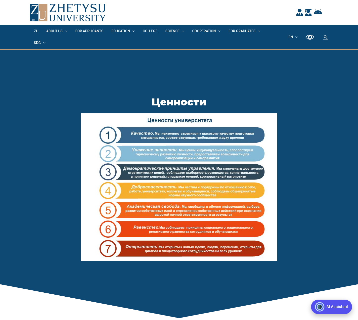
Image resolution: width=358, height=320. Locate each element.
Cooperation (197, 31)
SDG (263, 31)
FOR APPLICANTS (87, 31)
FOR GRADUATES (234, 31)
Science (167, 31)
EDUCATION (117, 31)
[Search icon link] (325, 31)
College (145, 31)
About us (53, 31)
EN (292, 31)
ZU (35, 31)
